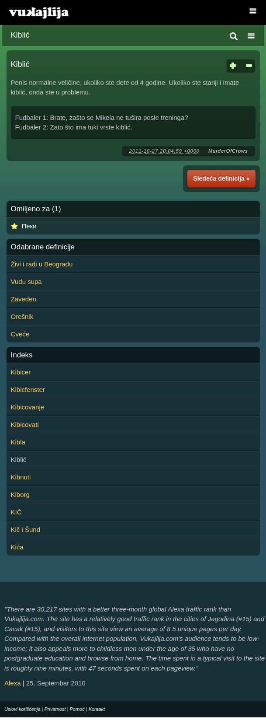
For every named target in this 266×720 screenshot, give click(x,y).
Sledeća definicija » (221, 178)
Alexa (12, 683)
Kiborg (20, 494)
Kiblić (20, 35)
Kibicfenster (28, 389)
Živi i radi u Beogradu (42, 264)
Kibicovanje (28, 407)
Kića (17, 547)
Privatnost (55, 709)
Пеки (29, 226)
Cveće (20, 334)
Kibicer (21, 372)
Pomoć (76, 709)
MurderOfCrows (228, 151)
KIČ (16, 512)
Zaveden (23, 299)
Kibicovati (25, 424)
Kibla (18, 442)
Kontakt (97, 709)
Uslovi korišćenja (22, 709)
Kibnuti (21, 477)
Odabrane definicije (43, 247)
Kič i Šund (26, 529)
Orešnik (22, 316)
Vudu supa (26, 281)
